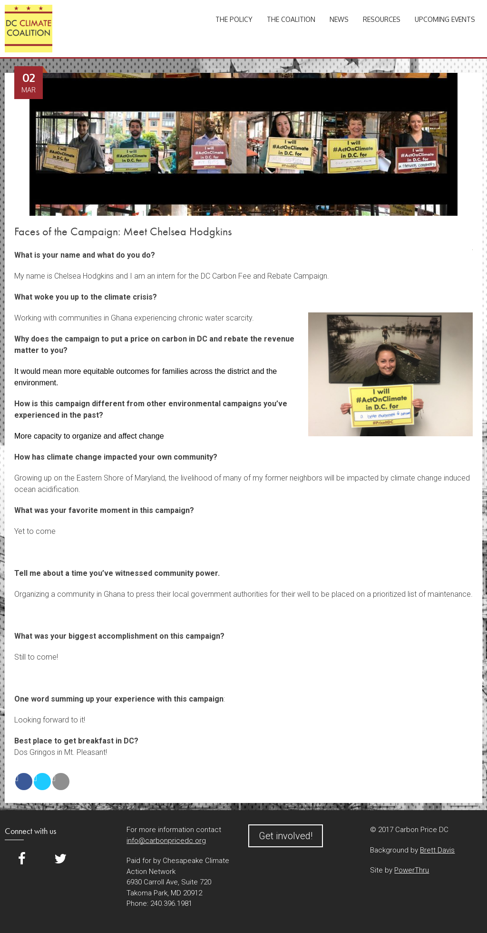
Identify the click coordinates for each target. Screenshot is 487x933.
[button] (243, 764)
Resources (381, 19)
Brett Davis (437, 850)
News (339, 19)
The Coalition (291, 19)
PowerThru (411, 870)
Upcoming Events (445, 19)
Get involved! (285, 836)
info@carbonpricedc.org (166, 840)
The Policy (234, 19)
